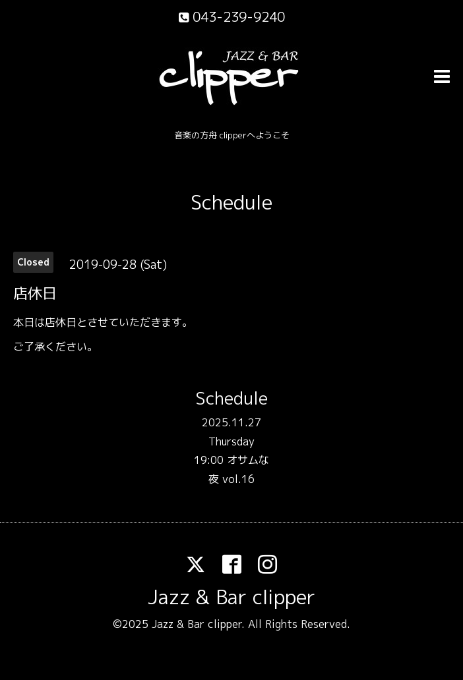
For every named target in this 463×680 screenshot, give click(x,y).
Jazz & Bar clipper (231, 597)
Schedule (231, 202)
